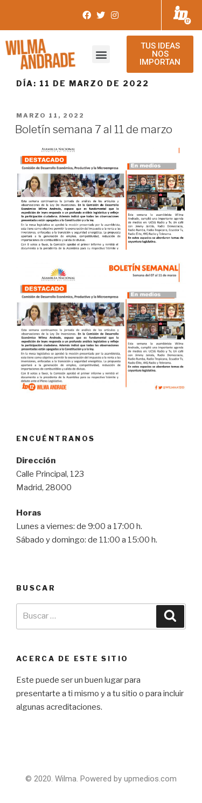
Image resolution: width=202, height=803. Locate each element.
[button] (101, 54)
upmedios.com (150, 779)
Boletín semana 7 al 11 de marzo (93, 129)
